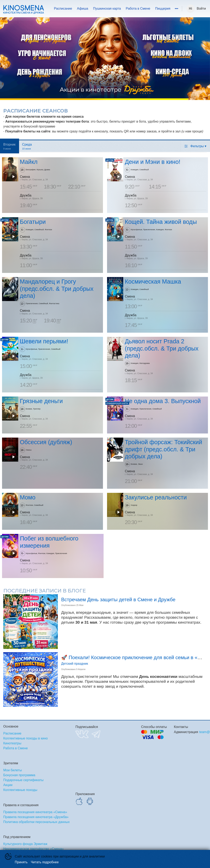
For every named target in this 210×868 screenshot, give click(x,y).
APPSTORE (79, 801)
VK (81, 734)
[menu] (113, 8)
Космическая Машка (153, 281)
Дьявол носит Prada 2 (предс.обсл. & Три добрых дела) (162, 348)
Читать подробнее (45, 862)
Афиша (82, 8)
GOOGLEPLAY (90, 801)
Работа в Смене (138, 8)
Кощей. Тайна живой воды (161, 221)
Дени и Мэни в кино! (152, 162)
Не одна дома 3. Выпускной (163, 401)
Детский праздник (74, 663)
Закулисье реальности (156, 497)
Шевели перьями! (44, 341)
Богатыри (33, 221)
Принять (21, 862)
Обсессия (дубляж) (46, 442)
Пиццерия (162, 8)
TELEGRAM (96, 734)
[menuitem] (62, 8)
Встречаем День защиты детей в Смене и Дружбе (118, 599)
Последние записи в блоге (44, 591)
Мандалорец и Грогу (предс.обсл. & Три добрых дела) (57, 288)
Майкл (29, 162)
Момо (27, 497)
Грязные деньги (41, 401)
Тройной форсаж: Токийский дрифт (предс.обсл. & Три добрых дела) (163, 449)
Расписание (63, 8)
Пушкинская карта (107, 8)
